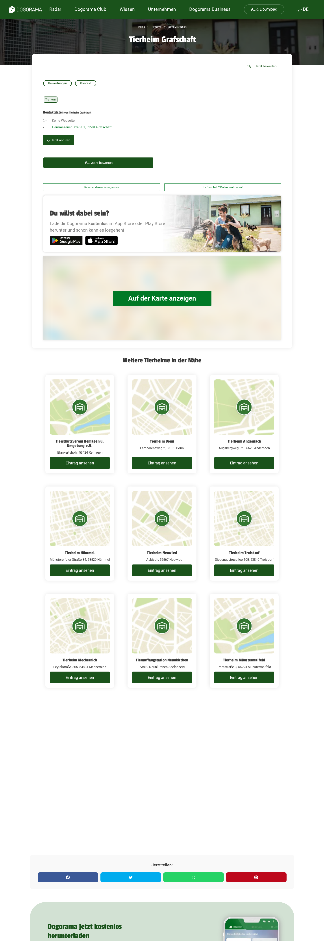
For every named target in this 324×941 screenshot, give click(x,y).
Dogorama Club (90, 9)
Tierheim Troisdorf (244, 552)
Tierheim (50, 99)
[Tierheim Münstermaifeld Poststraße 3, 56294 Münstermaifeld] (244, 641)
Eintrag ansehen (80, 463)
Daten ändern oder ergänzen (101, 187)
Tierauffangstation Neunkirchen (162, 660)
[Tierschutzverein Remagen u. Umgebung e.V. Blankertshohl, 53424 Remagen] (79, 424)
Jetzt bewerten (262, 66)
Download (264, 9)
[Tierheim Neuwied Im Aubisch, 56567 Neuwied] (162, 534)
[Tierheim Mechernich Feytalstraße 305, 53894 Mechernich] (79, 641)
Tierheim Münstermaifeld (244, 660)
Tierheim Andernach (244, 441)
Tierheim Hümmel (79, 552)
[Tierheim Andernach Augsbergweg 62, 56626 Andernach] (244, 424)
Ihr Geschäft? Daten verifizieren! (223, 187)
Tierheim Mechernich (80, 660)
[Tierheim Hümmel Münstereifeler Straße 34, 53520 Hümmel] (79, 534)
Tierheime (155, 26)
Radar (55, 9)
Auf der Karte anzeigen (162, 298)
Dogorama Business (210, 9)
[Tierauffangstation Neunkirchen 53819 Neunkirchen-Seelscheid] (162, 641)
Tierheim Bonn (162, 441)
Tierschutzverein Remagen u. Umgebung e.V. (80, 443)
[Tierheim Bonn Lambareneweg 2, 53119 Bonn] (162, 424)
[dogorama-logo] (25, 9)
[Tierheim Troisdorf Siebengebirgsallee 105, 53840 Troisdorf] (244, 534)
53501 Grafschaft (177, 26)
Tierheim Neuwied (162, 552)
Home (141, 26)
